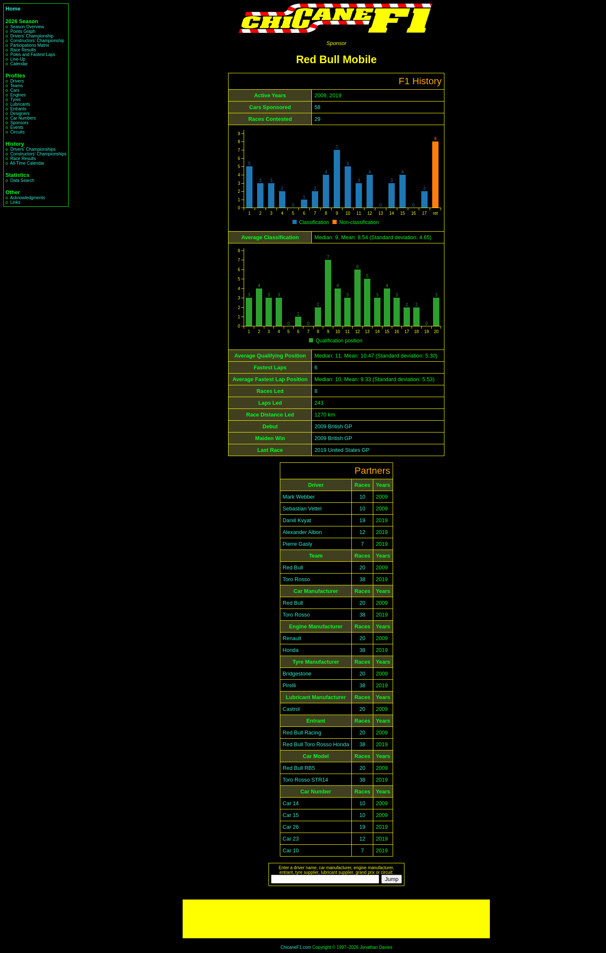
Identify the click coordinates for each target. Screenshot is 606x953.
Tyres (15, 99)
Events (16, 127)
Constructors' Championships (38, 154)
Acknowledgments (27, 197)
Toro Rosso (296, 579)
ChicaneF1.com (295, 947)
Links (15, 202)
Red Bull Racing (302, 732)
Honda (291, 650)
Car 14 (291, 803)
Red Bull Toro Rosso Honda (316, 744)
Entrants (18, 109)
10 (362, 497)
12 (362, 532)
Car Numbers (23, 118)
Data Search (22, 180)
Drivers (17, 81)
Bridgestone (297, 673)
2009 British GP (333, 426)
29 (317, 119)
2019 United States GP (341, 450)
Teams (16, 85)
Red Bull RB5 (299, 768)
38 (362, 579)
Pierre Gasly (297, 544)
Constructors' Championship (37, 40)
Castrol (291, 709)
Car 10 (291, 850)
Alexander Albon (302, 532)
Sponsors (19, 122)
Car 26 (291, 827)
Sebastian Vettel (302, 508)
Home (13, 8)
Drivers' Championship (31, 36)
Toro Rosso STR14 (305, 780)
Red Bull (293, 567)
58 (317, 107)
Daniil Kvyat (297, 520)
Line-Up (17, 59)
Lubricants (20, 104)
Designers (19, 113)
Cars (14, 90)
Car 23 (291, 839)
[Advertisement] (336, 919)
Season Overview (27, 26)
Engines (18, 95)
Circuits (17, 132)
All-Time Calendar (27, 163)
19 (362, 520)
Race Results (23, 50)
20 (362, 567)
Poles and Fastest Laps (32, 54)
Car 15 (291, 815)
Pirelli (289, 685)
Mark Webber (299, 497)
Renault (292, 638)
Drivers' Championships (33, 149)
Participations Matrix (29, 45)
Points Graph (22, 31)
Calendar (19, 63)
